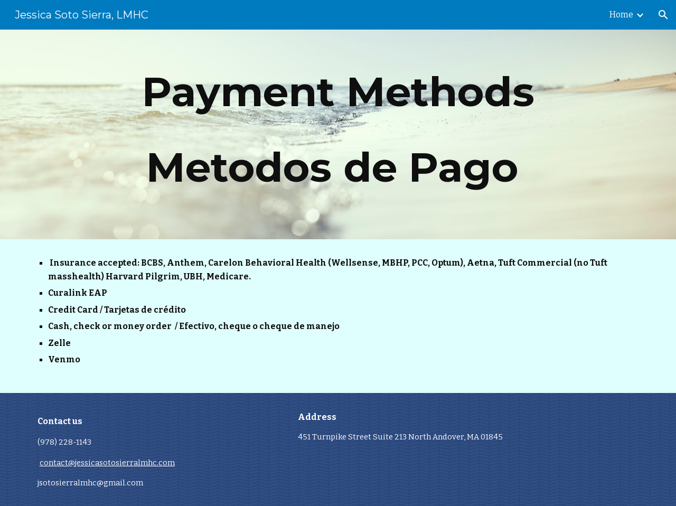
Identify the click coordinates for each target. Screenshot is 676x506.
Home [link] (621, 15)
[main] (338, 134)
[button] (663, 14)
